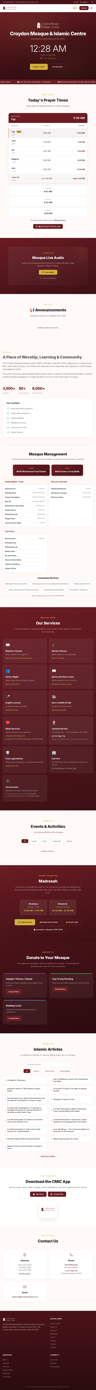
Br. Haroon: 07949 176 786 (33, 739)
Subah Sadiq (49, 1071)
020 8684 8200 (8, 2)
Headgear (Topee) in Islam (63, 1099)
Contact (53, 1347)
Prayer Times (39, 67)
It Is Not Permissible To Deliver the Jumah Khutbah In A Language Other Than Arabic (70, 1121)
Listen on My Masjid (48, 278)
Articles (53, 1341)
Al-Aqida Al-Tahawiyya (16, 1080)
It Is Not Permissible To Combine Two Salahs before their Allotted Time (25, 1121)
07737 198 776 (58, 736)
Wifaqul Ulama (60, 220)
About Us (53, 1327)
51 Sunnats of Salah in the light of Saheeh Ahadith (70, 1090)
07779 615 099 (31, 794)
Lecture (34, 841)
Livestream (7, 1377)
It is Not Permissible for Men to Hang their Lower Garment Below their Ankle (69, 1110)
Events (52, 1337)
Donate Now (57, 67)
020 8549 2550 (34, 796)
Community (57, 841)
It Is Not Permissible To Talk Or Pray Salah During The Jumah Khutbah (24, 1130)
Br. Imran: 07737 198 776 (14, 739)
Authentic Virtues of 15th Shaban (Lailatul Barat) (23, 1090)
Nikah (5, 1360)
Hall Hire (6, 1367)
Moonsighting (65, 1071)
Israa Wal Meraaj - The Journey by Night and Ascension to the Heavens (71, 1130)
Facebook (54, 1360)
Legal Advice (7, 1370)
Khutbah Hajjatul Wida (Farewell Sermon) (23, 1139)
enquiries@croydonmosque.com (26, 2)
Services (53, 1330)
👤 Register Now (25, 922)
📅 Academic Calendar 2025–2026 (48, 930)
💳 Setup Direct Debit (49, 922)
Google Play (57, 1194)
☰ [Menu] (91, 8)
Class (45, 841)
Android (83, 2)
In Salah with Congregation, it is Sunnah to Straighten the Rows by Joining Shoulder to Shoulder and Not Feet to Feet (24, 1110)
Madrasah (54, 1334)
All (25, 841)
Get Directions (25, 1274)
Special (69, 841)
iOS (76, 2)
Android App (55, 1367)
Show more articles (48, 1156)
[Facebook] (92, 2)
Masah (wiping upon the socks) (65, 1139)
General (36, 1071)
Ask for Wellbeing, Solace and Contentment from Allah (70, 1080)
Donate (84, 8)
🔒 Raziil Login (72, 922)
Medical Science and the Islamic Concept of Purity (24, 1147)
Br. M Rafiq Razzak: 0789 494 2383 (64, 768)
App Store (38, 1194)
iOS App (53, 1363)
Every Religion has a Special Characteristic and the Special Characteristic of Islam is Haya (26, 1099)
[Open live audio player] (75, 8)
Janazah (6, 1363)
